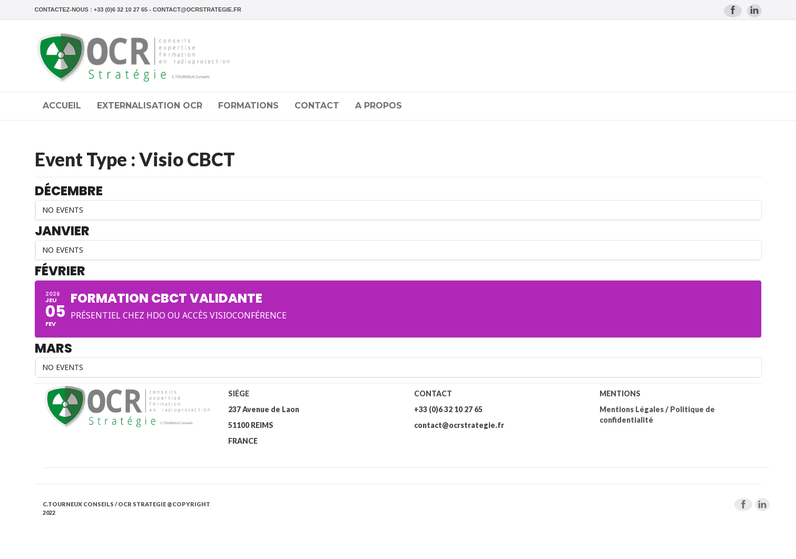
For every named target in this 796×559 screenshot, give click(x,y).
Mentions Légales (632, 409)
